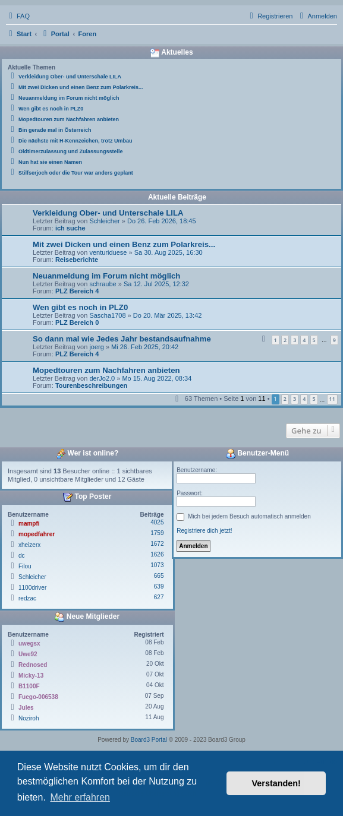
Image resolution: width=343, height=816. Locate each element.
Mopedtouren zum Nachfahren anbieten (106, 370)
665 (159, 576)
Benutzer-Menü (257, 453)
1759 (156, 533)
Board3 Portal (149, 739)
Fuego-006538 (38, 697)
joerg (96, 346)
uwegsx (29, 643)
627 (159, 597)
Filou (25, 566)
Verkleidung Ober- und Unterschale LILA (108, 212)
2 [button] (285, 399)
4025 (156, 522)
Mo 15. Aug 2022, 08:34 (156, 378)
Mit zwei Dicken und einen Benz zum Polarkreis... (124, 244)
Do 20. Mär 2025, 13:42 (167, 315)
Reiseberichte (76, 259)
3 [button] (294, 399)
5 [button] (313, 399)
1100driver (32, 587)
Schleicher (104, 220)
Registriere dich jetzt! (204, 530)
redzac (27, 598)
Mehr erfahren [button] (80, 797)
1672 (156, 543)
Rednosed (32, 665)
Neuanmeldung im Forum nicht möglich (106, 275)
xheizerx (29, 545)
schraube (102, 283)
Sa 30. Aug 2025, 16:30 (168, 252)
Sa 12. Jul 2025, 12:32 (156, 283)
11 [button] (332, 399)
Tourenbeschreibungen (91, 385)
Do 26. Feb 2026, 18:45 (161, 220)
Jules (26, 707)
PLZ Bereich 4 (77, 291)
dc (21, 555)
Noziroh (28, 718)
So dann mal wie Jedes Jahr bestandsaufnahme (122, 338)
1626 (156, 554)
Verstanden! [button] (276, 783)
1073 (156, 565)
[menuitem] (18, 16)
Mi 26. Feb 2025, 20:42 (144, 346)
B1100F (29, 686)
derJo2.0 (102, 378)
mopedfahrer (36, 534)
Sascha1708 (107, 315)
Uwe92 (27, 654)
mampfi (29, 523)
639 (159, 586)
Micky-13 (30, 675)
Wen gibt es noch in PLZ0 (80, 307)
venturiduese (108, 252)
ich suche (70, 228)
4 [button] (304, 399)
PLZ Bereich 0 (77, 322)
